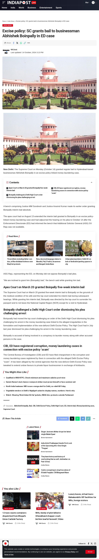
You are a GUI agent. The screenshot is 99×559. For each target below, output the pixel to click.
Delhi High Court (57, 406)
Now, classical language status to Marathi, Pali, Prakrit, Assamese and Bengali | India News (48, 262)
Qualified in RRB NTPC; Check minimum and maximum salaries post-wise (37, 378)
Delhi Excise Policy (43, 406)
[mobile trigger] (4, 2)
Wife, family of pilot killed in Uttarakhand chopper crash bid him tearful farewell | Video (48, 518)
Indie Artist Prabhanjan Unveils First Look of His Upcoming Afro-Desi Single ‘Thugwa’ (56, 446)
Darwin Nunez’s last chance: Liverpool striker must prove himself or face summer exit (43, 382)
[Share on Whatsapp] (21, 43)
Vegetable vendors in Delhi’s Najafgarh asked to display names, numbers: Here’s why (42, 391)
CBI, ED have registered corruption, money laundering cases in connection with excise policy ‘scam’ (69, 190)
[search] (82, 2)
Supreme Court (9, 409)
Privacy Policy (70, 552)
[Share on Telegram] (81, 419)
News (4, 21)
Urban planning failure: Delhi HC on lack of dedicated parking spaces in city (78, 262)
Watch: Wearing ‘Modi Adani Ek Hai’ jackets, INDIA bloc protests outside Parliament (41, 395)
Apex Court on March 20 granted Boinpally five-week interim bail (27, 189)
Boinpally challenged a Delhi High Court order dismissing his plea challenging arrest (24, 196)
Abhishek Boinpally (21, 406)
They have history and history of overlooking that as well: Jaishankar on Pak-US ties (55, 460)
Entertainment (47, 438)
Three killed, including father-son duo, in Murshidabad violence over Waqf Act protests (20, 262)
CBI (34, 406)
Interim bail (71, 406)
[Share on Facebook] (13, 43)
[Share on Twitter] (17, 43)
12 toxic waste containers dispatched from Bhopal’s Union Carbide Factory (15, 517)
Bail (30, 406)
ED (65, 406)
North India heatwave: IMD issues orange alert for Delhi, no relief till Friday (38, 386)
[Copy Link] (24, 43)
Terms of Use (9, 554)
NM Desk (15, 50)
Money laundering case (85, 406)
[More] (28, 43)
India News (12, 21)
